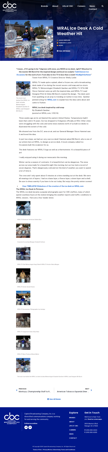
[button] (102, 6)
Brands (44, 6)
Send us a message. (95, 419)
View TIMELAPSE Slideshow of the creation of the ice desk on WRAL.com (54, 186)
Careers (81, 6)
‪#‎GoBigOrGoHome (83, 75)
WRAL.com (52, 100)
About (55, 6)
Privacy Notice (48, 449)
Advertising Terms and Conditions (64, 449)
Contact (93, 9)
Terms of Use (37, 449)
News (92, 6)
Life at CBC (67, 6)
